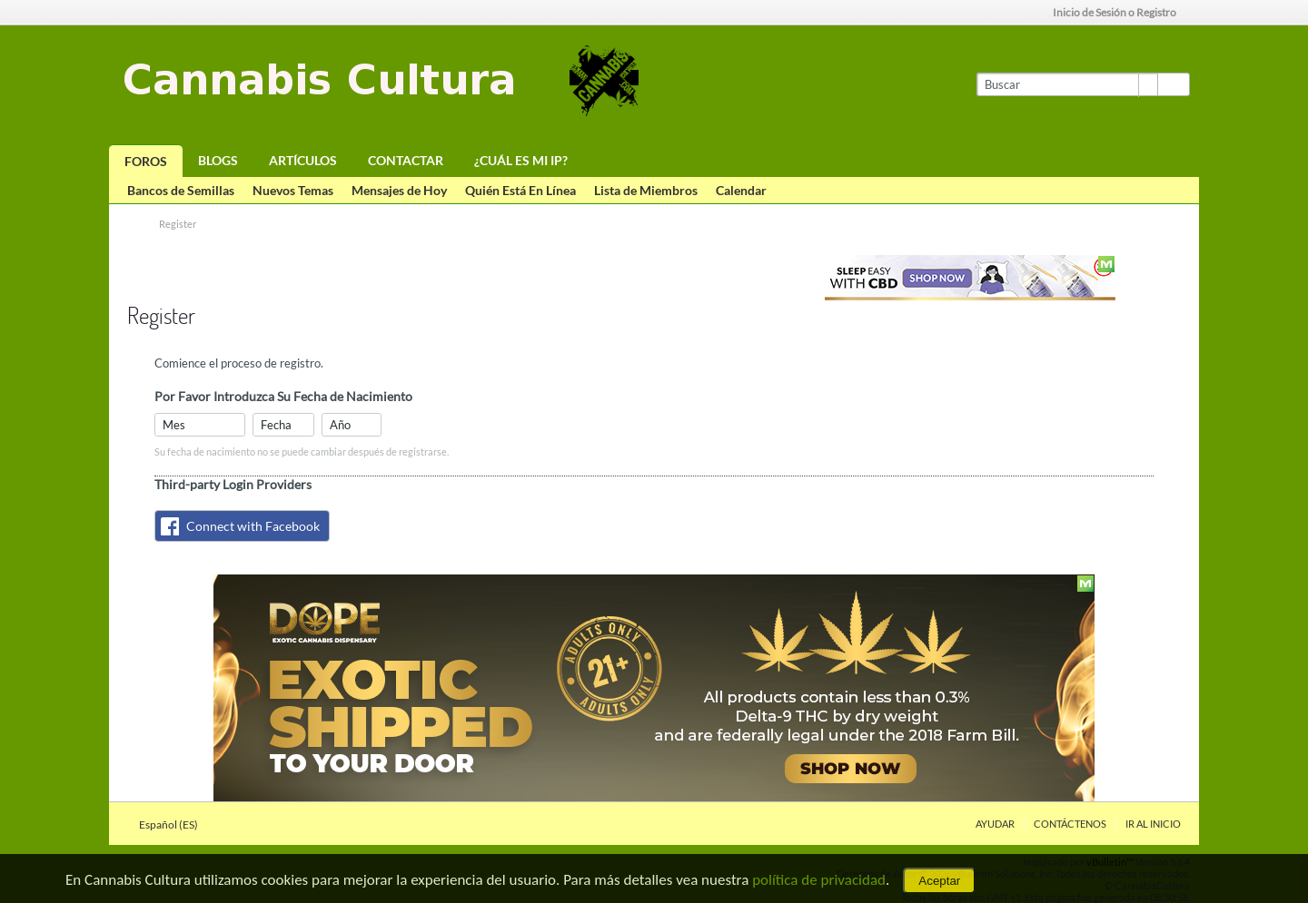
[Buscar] (1066, 84)
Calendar (741, 190)
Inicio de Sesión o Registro (1120, 12)
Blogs (218, 160)
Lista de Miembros (646, 190)
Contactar (405, 160)
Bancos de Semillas (180, 190)
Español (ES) (174, 824)
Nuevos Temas (293, 190)
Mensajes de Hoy (399, 190)
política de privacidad (819, 879)
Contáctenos (1070, 823)
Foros (145, 161)
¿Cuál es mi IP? (521, 160)
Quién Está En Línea (520, 190)
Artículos (303, 160)
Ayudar (995, 823)
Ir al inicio (1153, 823)
